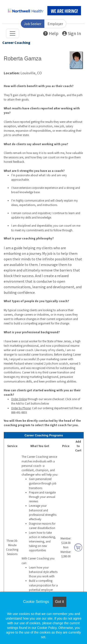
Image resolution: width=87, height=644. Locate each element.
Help (50, 33)
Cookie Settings (36, 602)
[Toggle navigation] (12, 33)
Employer (55, 23)
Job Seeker (32, 23)
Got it (59, 602)
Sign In (71, 33)
